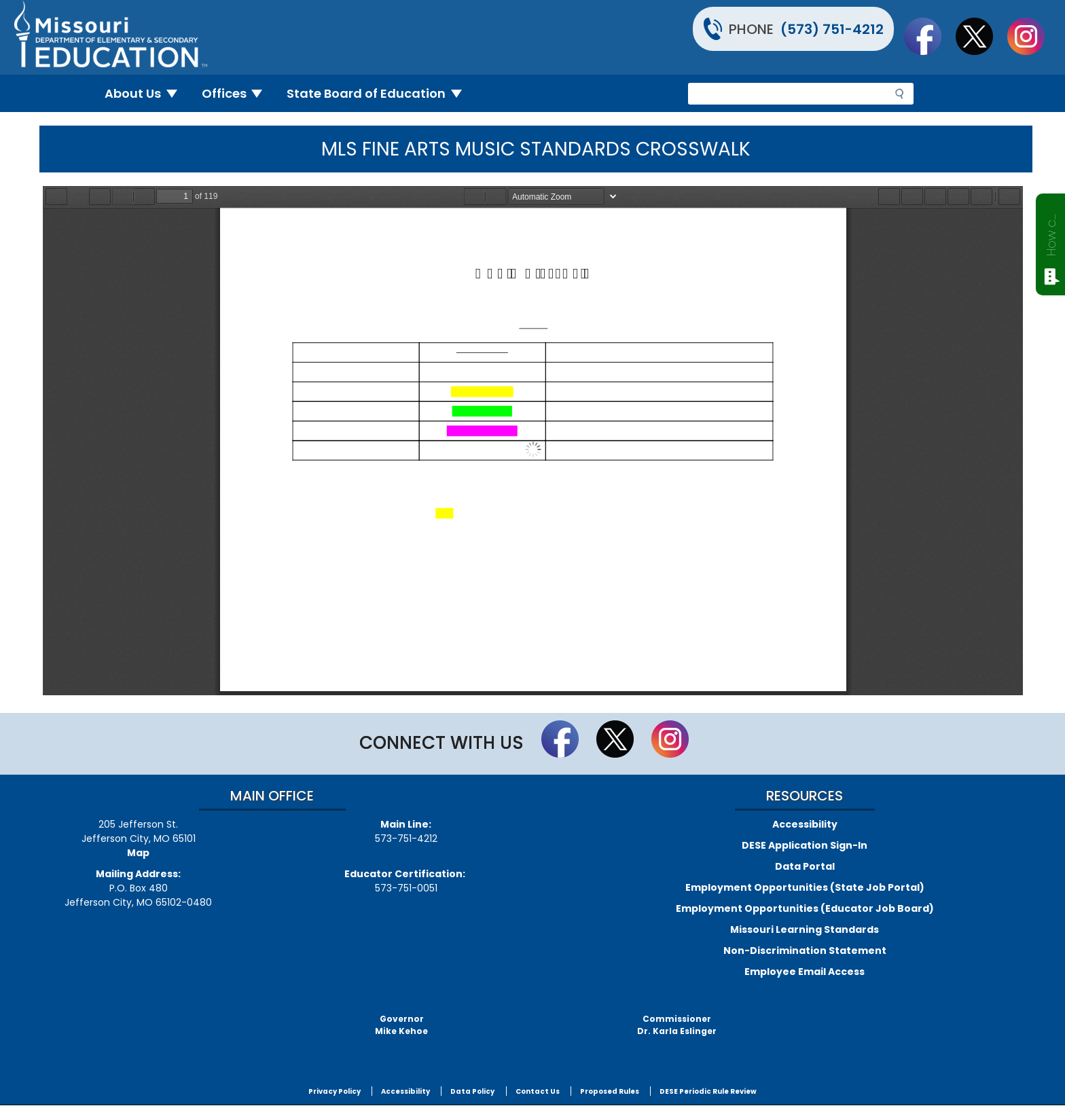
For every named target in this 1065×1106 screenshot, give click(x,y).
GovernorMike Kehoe (401, 1025)
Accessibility (804, 824)
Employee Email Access (804, 971)
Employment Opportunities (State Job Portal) (804, 887)
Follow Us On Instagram (1032, 36)
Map (138, 853)
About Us (146, 93)
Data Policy (472, 1091)
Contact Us (538, 1091)
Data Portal (805, 866)
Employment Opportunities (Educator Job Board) (805, 908)
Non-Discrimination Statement (804, 950)
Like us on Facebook (929, 36)
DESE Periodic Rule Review (708, 1091)
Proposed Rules (609, 1091)
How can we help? (1051, 232)
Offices (238, 93)
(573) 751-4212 (832, 29)
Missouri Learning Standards (804, 929)
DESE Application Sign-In (804, 845)
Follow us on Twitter (981, 36)
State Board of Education (380, 93)
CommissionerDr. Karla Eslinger (677, 1025)
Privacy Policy (334, 1091)
